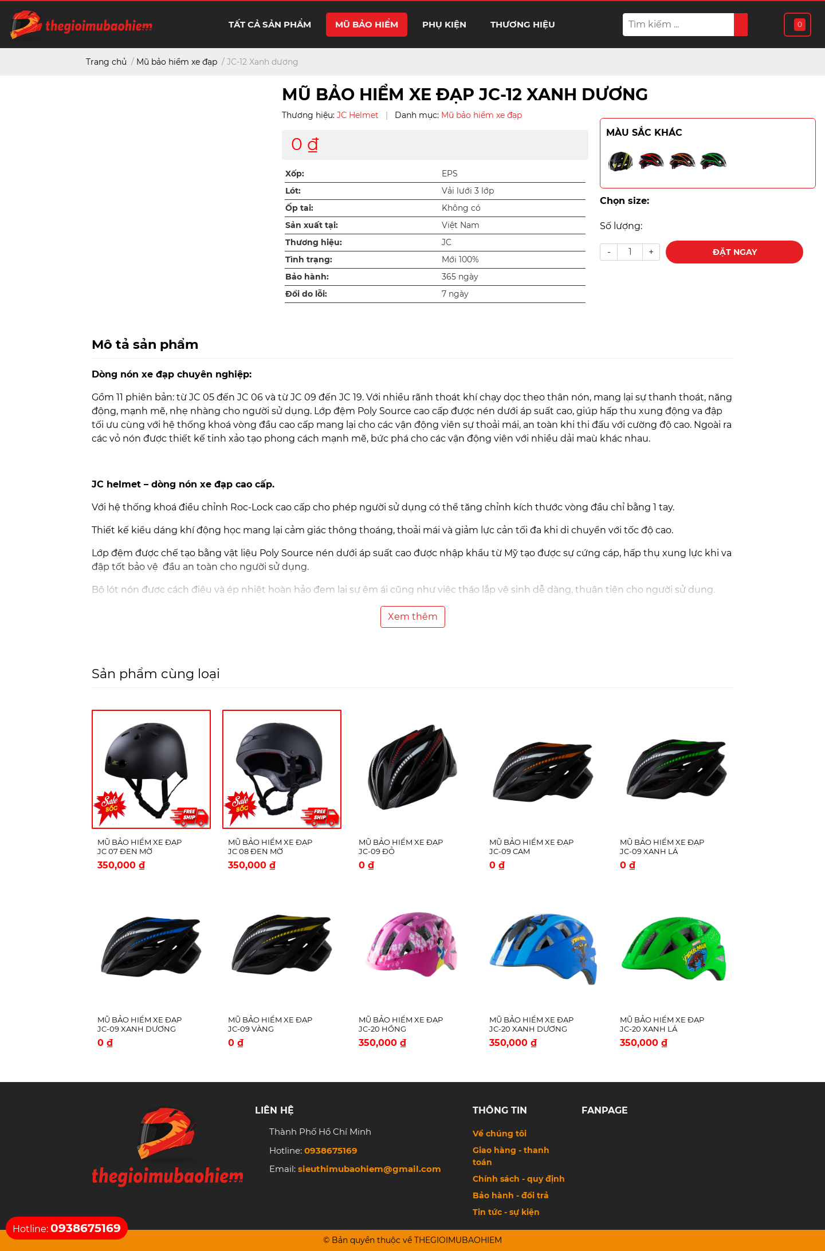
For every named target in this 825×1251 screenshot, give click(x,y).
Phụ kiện (444, 24)
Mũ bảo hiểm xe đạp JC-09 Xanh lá (662, 846)
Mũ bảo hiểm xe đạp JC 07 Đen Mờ (139, 846)
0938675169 (331, 1150)
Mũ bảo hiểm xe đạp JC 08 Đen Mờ (270, 846)
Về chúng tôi (500, 1133)
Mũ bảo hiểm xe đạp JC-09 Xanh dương (139, 1024)
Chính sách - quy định (519, 1179)
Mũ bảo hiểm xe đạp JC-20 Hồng (401, 1024)
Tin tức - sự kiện (506, 1212)
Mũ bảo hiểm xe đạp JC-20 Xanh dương (531, 1024)
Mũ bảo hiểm (366, 24)
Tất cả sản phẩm (270, 24)
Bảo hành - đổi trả (511, 1195)
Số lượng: (621, 226)
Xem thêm (413, 616)
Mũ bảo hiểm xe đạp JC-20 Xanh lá (662, 1024)
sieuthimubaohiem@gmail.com (369, 1168)
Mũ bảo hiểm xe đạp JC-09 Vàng (270, 1024)
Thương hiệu (522, 24)
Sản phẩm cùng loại (156, 674)
